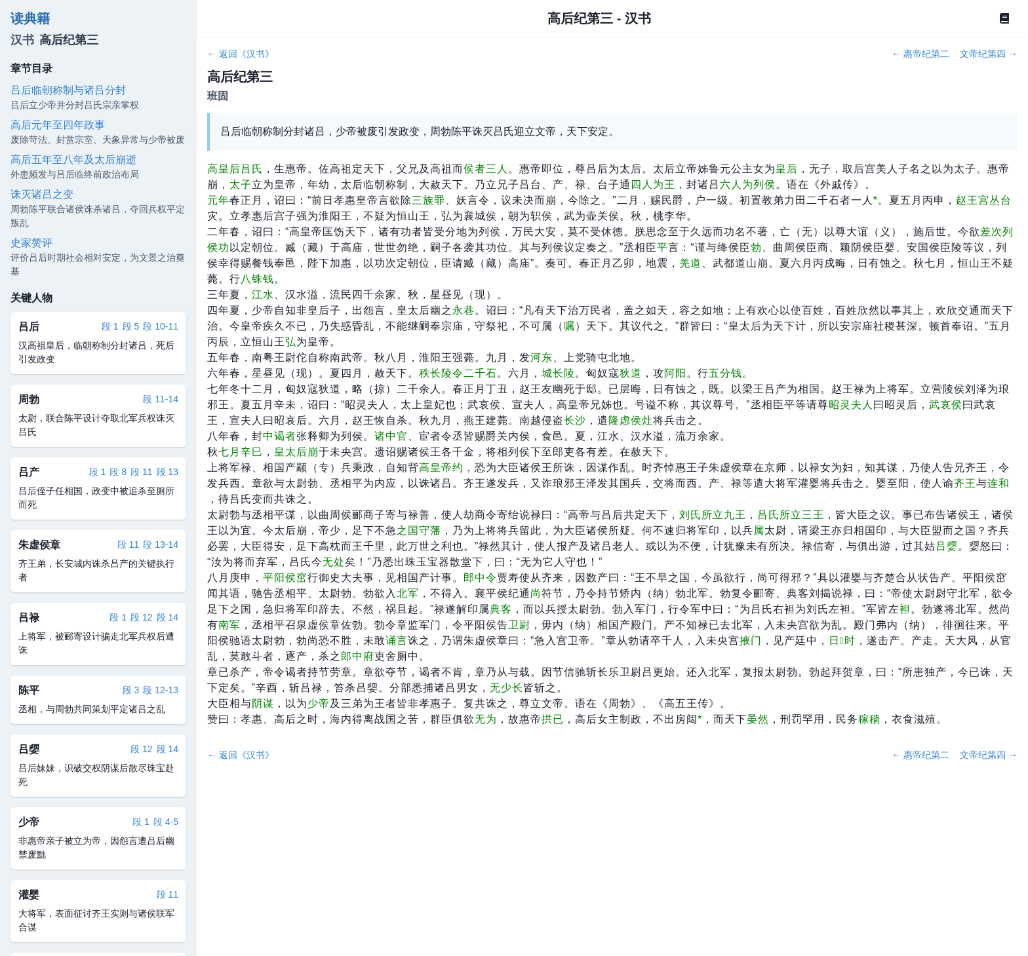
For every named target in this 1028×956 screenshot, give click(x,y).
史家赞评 (31, 242)
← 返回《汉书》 (240, 53)
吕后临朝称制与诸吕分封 (68, 90)
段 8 (118, 472)
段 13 (167, 472)
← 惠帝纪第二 (920, 53)
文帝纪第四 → (989, 53)
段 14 (167, 617)
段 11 (141, 472)
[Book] (1004, 18)
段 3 (131, 690)
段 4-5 (165, 821)
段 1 (110, 326)
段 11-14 (160, 399)
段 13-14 (160, 544)
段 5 (131, 326)
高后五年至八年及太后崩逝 (73, 159)
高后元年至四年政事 (57, 124)
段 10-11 (160, 326)
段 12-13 (160, 690)
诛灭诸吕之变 (41, 194)
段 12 (141, 617)
